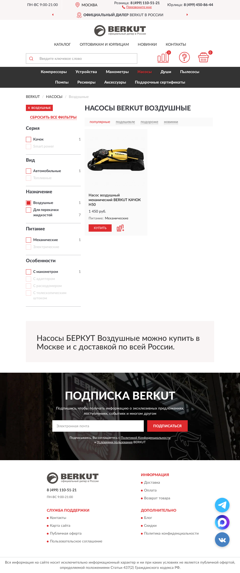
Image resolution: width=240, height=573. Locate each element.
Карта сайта (60, 526)
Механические (45, 240)
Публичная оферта (66, 534)
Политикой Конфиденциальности (145, 437)
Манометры (117, 72)
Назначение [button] (39, 192)
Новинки (147, 44)
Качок (38, 139)
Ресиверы (86, 82)
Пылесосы (189, 72)
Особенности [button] (41, 261)
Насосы (145, 72)
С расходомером (47, 286)
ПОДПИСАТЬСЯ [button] (167, 426)
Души (166, 72)
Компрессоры (54, 72)
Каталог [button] (62, 44)
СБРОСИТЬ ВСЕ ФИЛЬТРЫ (53, 117)
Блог (148, 518)
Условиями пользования (115, 442)
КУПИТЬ (100, 228)
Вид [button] (30, 160)
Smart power (43, 146)
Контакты (176, 44)
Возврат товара (157, 498)
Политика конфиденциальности (171, 534)
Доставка (152, 482)
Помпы (61, 82)
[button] (137, 6)
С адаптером (44, 279)
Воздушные (43, 203)
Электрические (46, 247)
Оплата (150, 490)
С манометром (45, 272)
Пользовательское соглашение (76, 541)
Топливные (42, 178)
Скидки (150, 526)
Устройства (86, 72)
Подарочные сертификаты (160, 82)
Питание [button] (35, 229)
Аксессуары (115, 82)
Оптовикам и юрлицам (104, 44)
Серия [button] (32, 128)
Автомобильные (47, 171)
